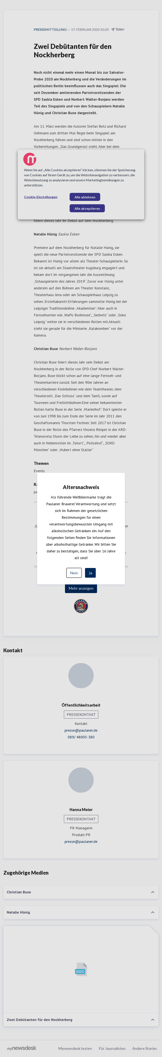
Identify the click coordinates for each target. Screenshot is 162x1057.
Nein (74, 573)
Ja (90, 573)
